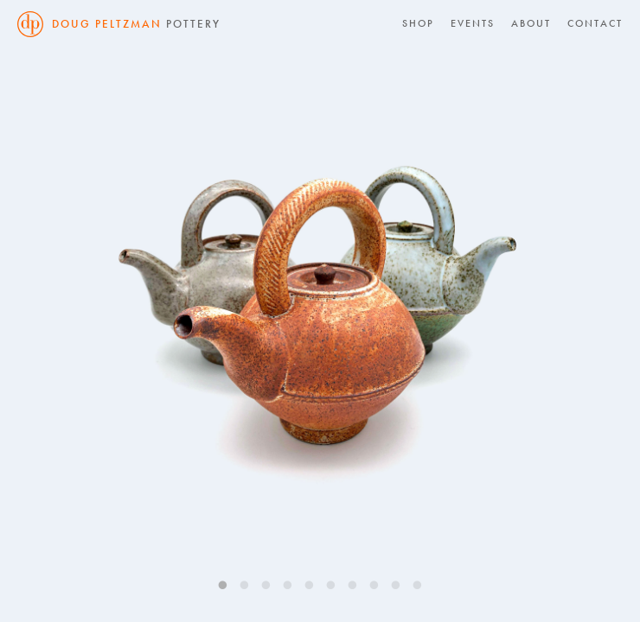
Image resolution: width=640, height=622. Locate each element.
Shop (418, 23)
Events (473, 23)
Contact (595, 23)
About (531, 23)
